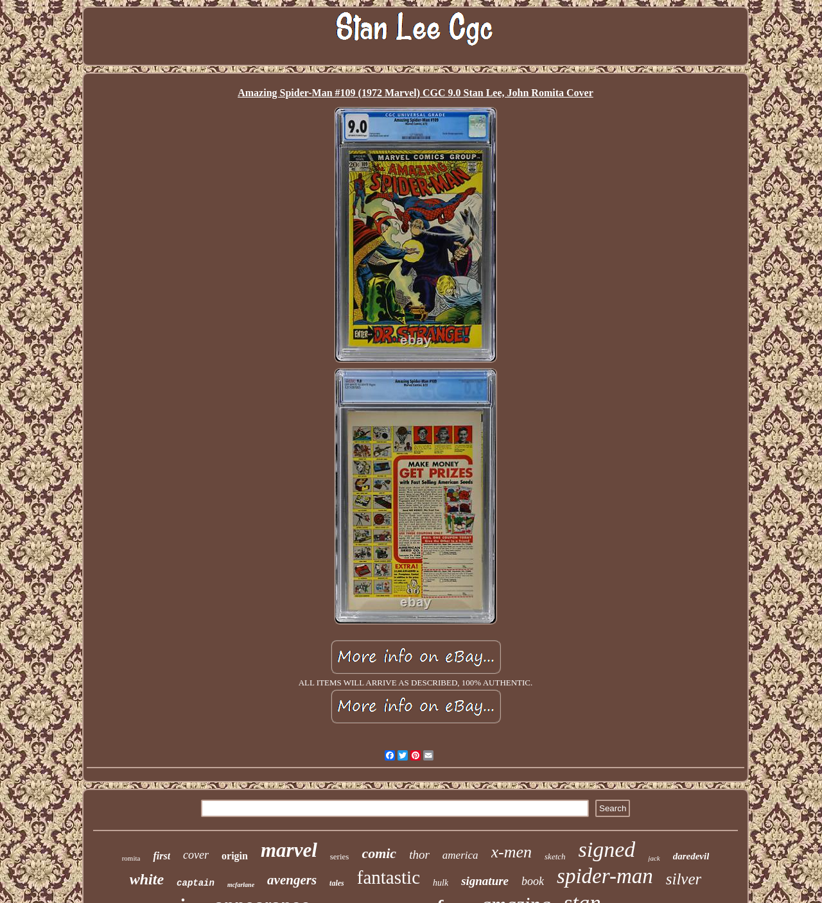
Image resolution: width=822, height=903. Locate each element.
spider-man (605, 876)
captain (195, 883)
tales (336, 883)
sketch (555, 856)
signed (607, 849)
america (460, 855)
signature (485, 881)
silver (684, 879)
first (161, 855)
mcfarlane (240, 884)
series (339, 856)
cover (196, 854)
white (147, 879)
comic (379, 853)
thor (419, 854)
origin (235, 855)
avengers (292, 880)
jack (654, 858)
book (532, 881)
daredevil (691, 856)
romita (131, 858)
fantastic (388, 877)
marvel (289, 850)
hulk (440, 883)
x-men (511, 852)
